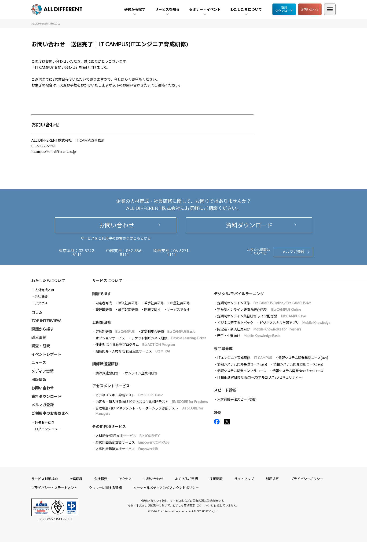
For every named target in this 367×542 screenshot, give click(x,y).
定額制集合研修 (168, 332)
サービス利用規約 (44, 479)
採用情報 (216, 479)
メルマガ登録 (293, 251)
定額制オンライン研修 (264, 303)
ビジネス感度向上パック (235, 323)
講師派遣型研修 (106, 373)
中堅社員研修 (180, 303)
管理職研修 (103, 310)
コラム (37, 312)
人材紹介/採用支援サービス (127, 436)
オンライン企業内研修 (141, 373)
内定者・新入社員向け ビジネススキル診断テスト (151, 402)
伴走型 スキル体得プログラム (135, 345)
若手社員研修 (154, 303)
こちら (138, 238)
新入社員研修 (128, 303)
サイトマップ (244, 479)
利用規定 (272, 479)
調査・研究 (40, 346)
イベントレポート (46, 354)
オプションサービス (110, 338)
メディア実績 (42, 371)
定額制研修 (115, 332)
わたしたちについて (48, 280)
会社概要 (41, 296)
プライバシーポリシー (306, 479)
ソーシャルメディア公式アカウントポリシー (166, 488)
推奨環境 (75, 479)
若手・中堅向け (248, 336)
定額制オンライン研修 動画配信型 (259, 310)
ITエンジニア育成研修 (244, 358)
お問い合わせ (310, 9)
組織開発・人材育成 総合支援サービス (132, 351)
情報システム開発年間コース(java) (303, 358)
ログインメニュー (48, 429)
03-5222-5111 (84, 252)
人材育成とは (44, 290)
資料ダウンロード (284, 9)
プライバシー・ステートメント (54, 488)
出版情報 (38, 379)
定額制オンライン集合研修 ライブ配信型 (261, 316)
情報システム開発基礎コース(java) (242, 364)
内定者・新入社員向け (259, 329)
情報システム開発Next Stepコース (297, 371)
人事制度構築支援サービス (126, 449)
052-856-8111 (131, 252)
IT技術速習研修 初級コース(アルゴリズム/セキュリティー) (260, 377)
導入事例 (38, 337)
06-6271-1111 (178, 252)
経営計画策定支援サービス (132, 442)
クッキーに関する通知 (105, 488)
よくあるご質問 (186, 479)
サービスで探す (178, 310)
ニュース (38, 362)
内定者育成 (103, 303)
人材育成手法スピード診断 (237, 399)
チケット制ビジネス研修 (168, 338)
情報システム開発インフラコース (241, 371)
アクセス (41, 303)
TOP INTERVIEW (46, 320)
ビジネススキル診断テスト (129, 395)
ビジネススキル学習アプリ (295, 323)
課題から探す (42, 329)
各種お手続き (44, 422)
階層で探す (152, 310)
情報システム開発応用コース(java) (298, 364)
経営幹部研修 (128, 310)
